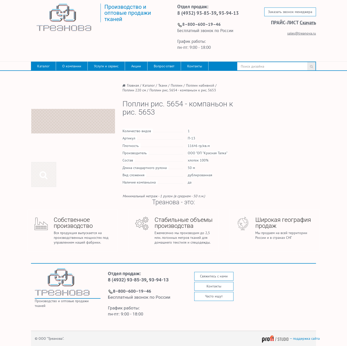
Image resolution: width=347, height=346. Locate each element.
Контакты (194, 66)
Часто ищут (214, 296)
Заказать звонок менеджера (290, 12)
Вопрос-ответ (164, 66)
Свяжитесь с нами (214, 276)
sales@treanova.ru (301, 33)
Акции (136, 66)
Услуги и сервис (106, 66)
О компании (71, 66)
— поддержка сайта (291, 338)
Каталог (43, 66)
